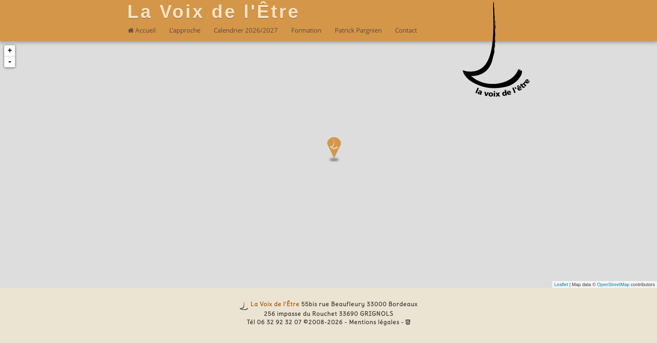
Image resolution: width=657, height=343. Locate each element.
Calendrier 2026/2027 (246, 30)
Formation (306, 30)
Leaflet (561, 284)
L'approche (184, 30)
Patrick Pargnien (358, 30)
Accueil (142, 30)
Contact (406, 30)
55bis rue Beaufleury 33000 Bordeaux (359, 304)
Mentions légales (374, 322)
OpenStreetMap (613, 284)
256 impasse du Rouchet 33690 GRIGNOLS (328, 313)
